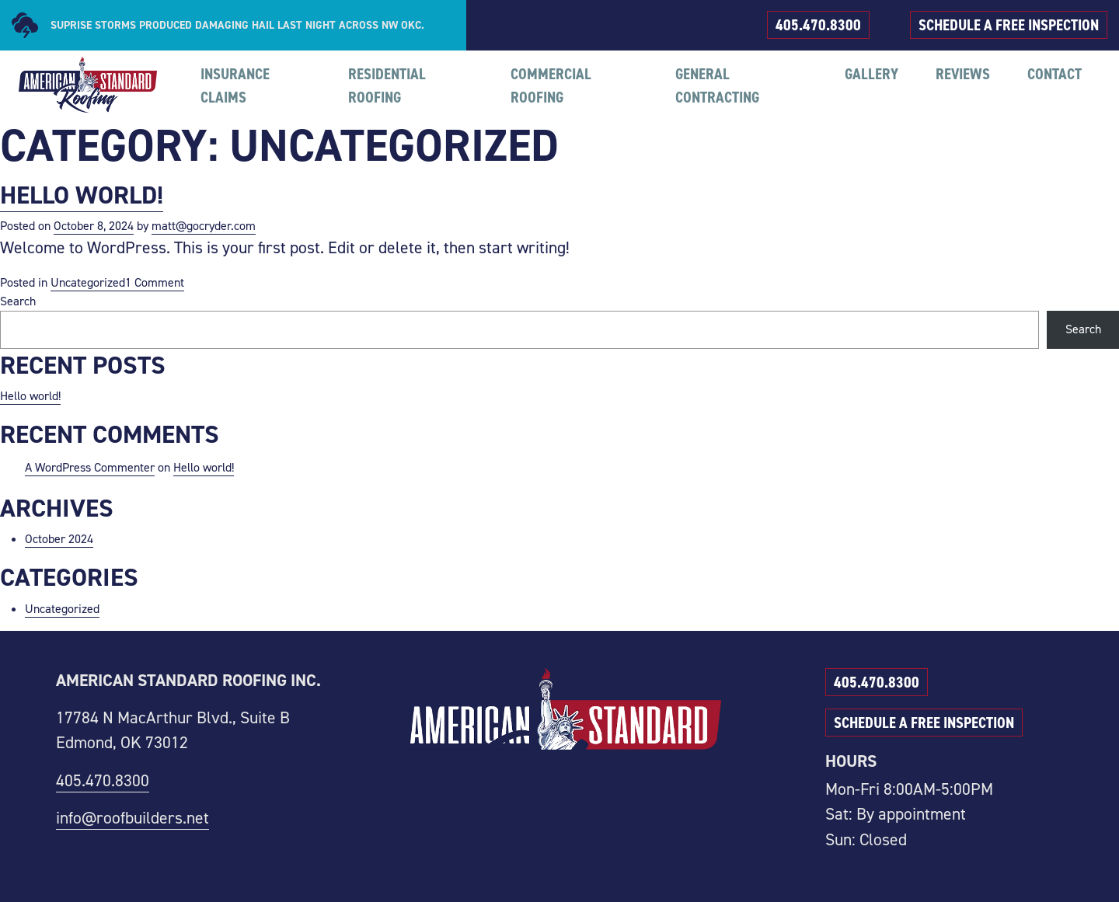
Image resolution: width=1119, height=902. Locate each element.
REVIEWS (963, 74)
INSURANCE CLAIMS (235, 85)
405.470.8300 (818, 25)
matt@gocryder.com (204, 226)
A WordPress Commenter (90, 467)
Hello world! (81, 194)
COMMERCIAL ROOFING (551, 85)
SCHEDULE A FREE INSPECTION (1009, 25)
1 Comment (154, 282)
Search (18, 301)
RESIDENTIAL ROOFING (387, 85)
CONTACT (1054, 74)
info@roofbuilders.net (132, 817)
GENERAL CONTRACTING (717, 85)
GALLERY (871, 74)
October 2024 (59, 539)
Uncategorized (88, 282)
